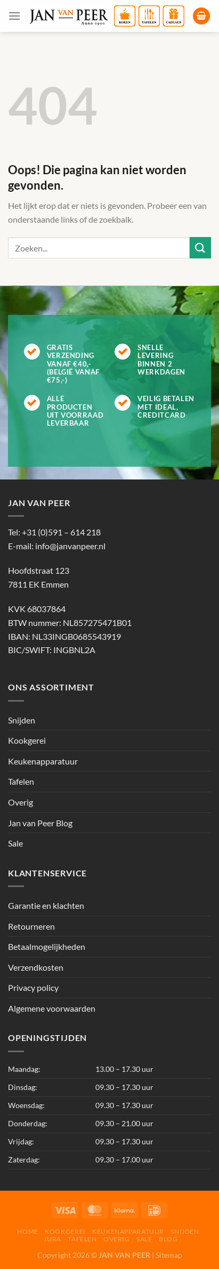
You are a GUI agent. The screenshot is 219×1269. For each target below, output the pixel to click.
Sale (15, 843)
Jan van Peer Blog (40, 823)
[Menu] (14, 16)
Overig (20, 802)
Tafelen (21, 781)
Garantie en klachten (46, 905)
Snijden (21, 720)
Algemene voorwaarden (51, 1008)
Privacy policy (33, 987)
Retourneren (31, 926)
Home (27, 1231)
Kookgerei (27, 740)
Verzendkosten (35, 967)
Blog (168, 1239)
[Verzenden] (200, 247)
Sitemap (169, 1254)
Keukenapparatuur (43, 761)
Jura (52, 1239)
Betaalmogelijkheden (46, 946)
